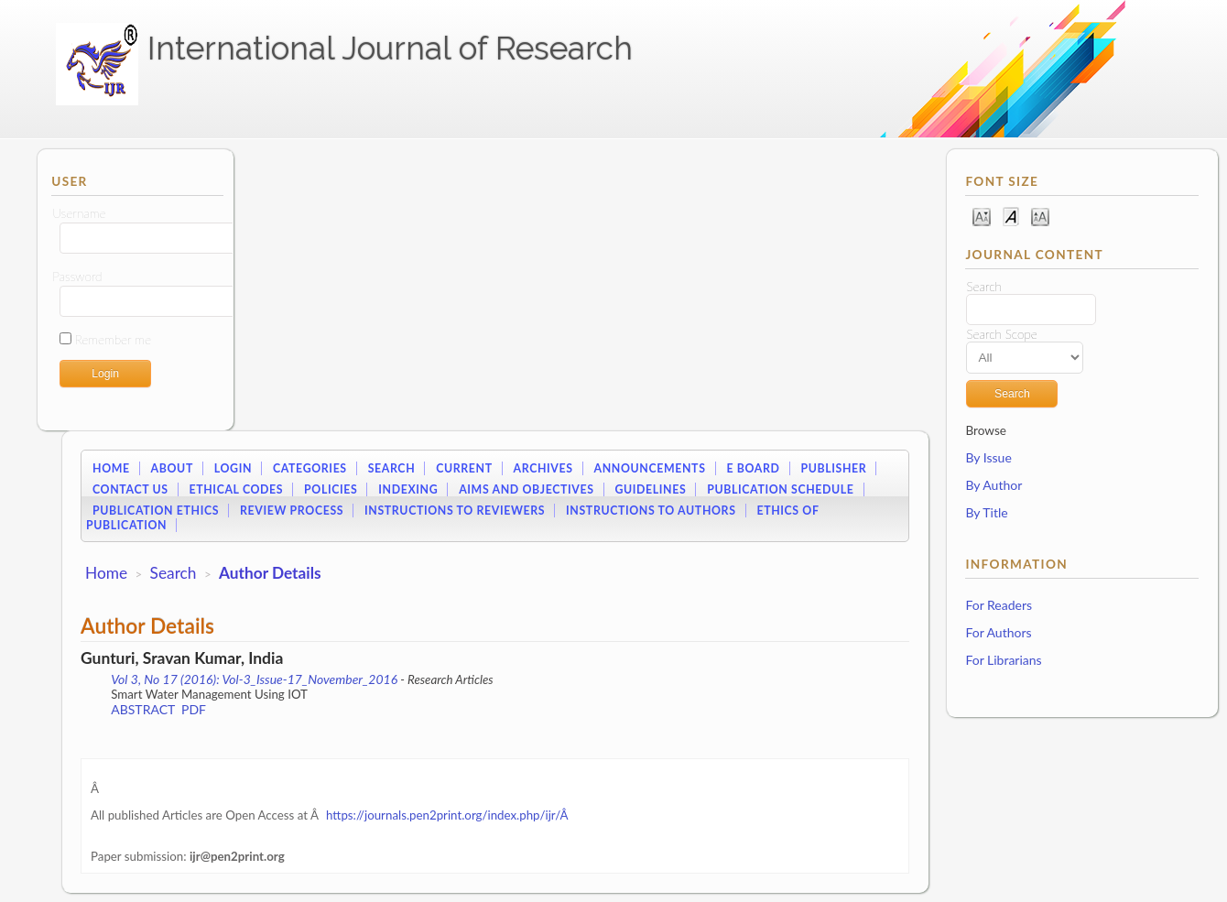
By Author (993, 485)
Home (111, 468)
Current (464, 468)
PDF (193, 709)
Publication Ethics (155, 510)
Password (77, 276)
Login (233, 468)
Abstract (143, 709)
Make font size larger (1040, 215)
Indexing (408, 489)
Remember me (113, 339)
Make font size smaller (981, 215)
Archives (543, 468)
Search (392, 468)
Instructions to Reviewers (454, 510)
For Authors (998, 632)
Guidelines (650, 489)
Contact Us (130, 489)
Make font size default (1011, 215)
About (172, 468)
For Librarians (1003, 660)
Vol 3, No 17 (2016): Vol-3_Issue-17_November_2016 (254, 679)
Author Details (270, 572)
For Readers (998, 605)
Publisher (833, 468)
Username (78, 213)
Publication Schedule (780, 489)
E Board (752, 468)
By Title (986, 512)
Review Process (291, 510)
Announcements (650, 468)
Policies (330, 489)
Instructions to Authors (650, 510)
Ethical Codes (236, 489)
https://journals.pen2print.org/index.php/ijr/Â (448, 815)
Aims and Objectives (526, 489)
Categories (310, 468)
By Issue (988, 457)
